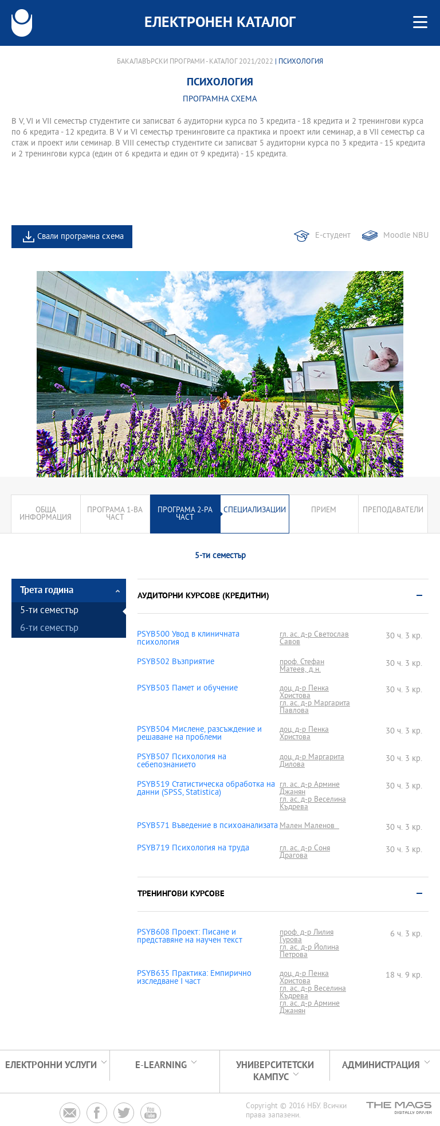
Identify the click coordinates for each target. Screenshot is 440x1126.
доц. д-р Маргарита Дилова (312, 761)
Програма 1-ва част (115, 514)
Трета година (46, 590)
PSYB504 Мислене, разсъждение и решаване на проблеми (199, 734)
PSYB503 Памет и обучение (187, 689)
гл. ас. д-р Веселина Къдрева (313, 803)
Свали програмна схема (80, 237)
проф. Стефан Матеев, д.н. (302, 665)
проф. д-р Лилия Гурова (306, 936)
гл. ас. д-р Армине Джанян (310, 788)
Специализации (254, 510)
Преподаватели (393, 510)
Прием (323, 510)
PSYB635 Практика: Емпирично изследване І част (194, 978)
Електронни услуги (51, 1066)
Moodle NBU (406, 235)
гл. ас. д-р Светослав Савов (314, 638)
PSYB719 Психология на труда (193, 849)
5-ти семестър (49, 611)
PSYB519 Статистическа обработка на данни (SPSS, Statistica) (206, 789)
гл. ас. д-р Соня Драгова (305, 852)
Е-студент (333, 235)
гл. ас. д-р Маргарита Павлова (315, 707)
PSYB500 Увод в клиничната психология (188, 639)
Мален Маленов (309, 826)
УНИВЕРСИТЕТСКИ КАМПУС (275, 1072)
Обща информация (45, 514)
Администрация (381, 1066)
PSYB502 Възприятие (175, 662)
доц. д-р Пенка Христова (304, 692)
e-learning (161, 1066)
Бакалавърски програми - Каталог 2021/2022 (195, 61)
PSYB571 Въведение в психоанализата (207, 826)
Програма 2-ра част (185, 514)
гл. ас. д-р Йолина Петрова (309, 951)
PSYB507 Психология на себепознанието (181, 762)
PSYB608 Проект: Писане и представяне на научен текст (189, 937)
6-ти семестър (49, 629)
